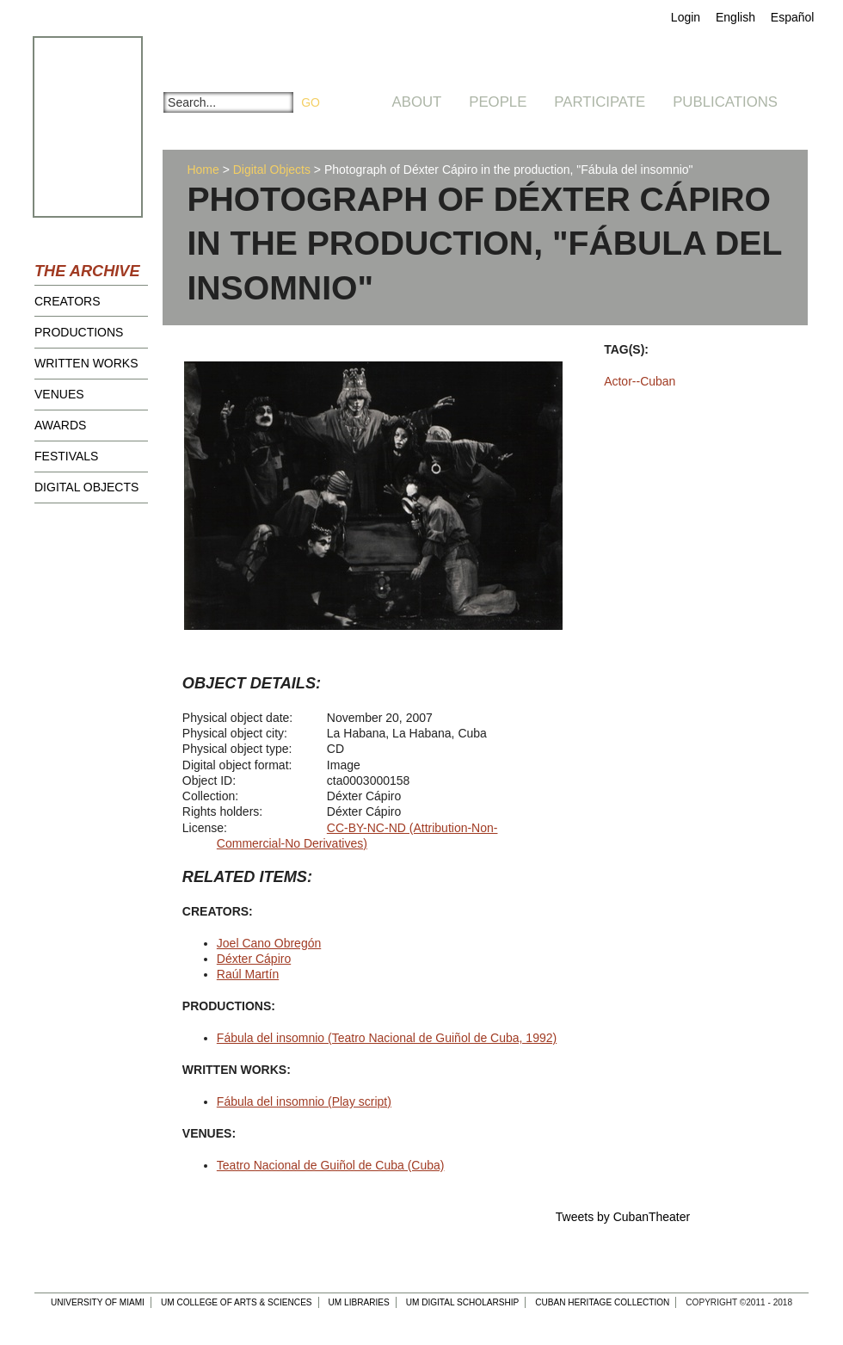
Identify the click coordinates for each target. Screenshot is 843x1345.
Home (202, 169)
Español (793, 17)
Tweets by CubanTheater (623, 1217)
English (735, 17)
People (497, 102)
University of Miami (98, 1302)
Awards (60, 425)
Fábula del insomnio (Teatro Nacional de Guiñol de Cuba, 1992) (387, 1038)
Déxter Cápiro (254, 959)
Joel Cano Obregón (269, 943)
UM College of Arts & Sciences (236, 1302)
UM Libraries (359, 1302)
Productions (78, 332)
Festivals (66, 456)
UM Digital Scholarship (463, 1302)
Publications (725, 102)
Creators (67, 301)
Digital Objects (86, 487)
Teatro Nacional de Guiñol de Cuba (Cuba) (331, 1165)
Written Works (86, 363)
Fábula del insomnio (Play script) (304, 1101)
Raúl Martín (248, 974)
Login (685, 17)
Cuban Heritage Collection (602, 1302)
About (417, 102)
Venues (59, 394)
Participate (599, 102)
